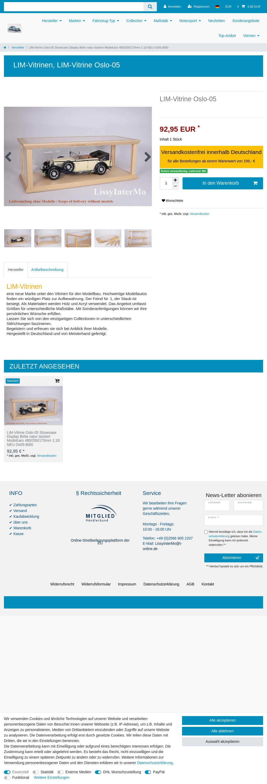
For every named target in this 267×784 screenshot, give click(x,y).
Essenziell (20, 772)
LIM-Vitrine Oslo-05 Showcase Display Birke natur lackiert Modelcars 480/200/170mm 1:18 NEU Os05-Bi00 (33, 439)
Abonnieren (240, 558)
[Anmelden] (172, 6)
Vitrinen (249, 36)
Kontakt (208, 584)
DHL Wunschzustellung (122, 772)
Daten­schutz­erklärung (161, 584)
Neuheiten (216, 21)
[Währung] (228, 6)
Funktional (20, 777)
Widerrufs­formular (96, 584)
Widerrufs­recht (62, 584)
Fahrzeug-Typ (103, 21)
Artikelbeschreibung (47, 270)
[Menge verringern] (175, 186)
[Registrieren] (198, 6)
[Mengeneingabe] (166, 183)
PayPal (158, 772)
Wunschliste (172, 200)
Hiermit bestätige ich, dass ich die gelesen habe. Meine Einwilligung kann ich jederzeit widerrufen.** (235, 538)
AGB (190, 584)
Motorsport (188, 21)
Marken (75, 21)
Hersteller (50, 21)
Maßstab (161, 21)
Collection (134, 21)
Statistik (47, 772)
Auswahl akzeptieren (222, 741)
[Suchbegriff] (73, 6)
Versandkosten (199, 213)
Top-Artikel (227, 36)
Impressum (127, 584)
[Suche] (150, 6)
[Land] (217, 6)
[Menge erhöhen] (175, 180)
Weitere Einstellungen (52, 777)
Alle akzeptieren (223, 720)
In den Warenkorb (229, 183)
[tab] (16, 270)
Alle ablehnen (222, 731)
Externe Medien (78, 772)
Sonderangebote (245, 21)
